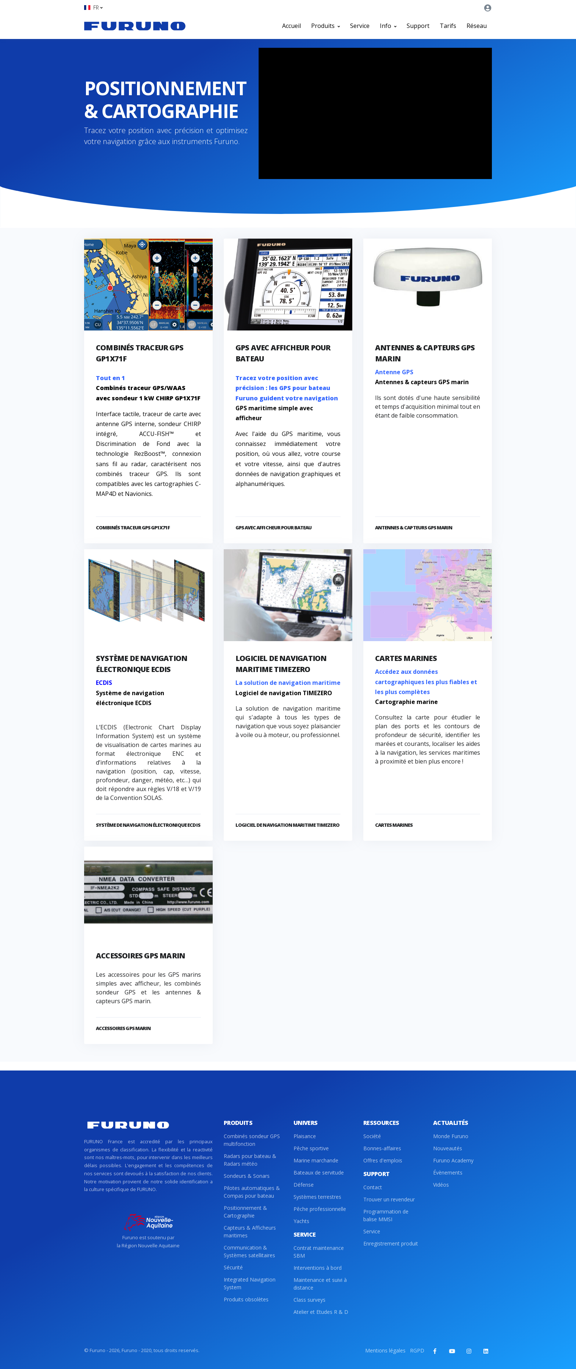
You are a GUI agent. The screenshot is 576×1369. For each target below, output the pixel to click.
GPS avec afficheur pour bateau (273, 527)
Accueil (291, 26)
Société (372, 1136)
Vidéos (441, 1184)
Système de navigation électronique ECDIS (148, 825)
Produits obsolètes (246, 1299)
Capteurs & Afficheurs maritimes (250, 1231)
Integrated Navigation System (250, 1283)
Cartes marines (406, 658)
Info (388, 26)
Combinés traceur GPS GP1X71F (133, 527)
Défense (304, 1184)
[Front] (135, 25)
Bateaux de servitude (319, 1172)
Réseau (477, 26)
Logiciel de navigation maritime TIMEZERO (287, 825)
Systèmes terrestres (317, 1196)
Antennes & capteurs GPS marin (413, 527)
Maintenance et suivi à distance (320, 1283)
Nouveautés (447, 1148)
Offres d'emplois (382, 1160)
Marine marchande (316, 1160)
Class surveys (309, 1299)
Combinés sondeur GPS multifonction (252, 1140)
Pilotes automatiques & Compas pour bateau (252, 1191)
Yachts (301, 1221)
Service (360, 26)
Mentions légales (385, 1350)
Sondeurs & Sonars (247, 1175)
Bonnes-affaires (382, 1148)
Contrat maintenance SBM (319, 1251)
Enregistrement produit (390, 1243)
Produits (325, 26)
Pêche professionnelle (320, 1208)
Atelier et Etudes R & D (321, 1311)
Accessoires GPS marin (140, 956)
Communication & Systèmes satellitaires (249, 1251)
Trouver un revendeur (389, 1199)
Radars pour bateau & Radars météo (250, 1159)
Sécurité (233, 1267)
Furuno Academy (453, 1160)
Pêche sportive (311, 1148)
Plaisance (305, 1136)
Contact (372, 1187)
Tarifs (448, 26)
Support (418, 26)
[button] (93, 7)
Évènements (447, 1172)
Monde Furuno (450, 1136)
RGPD (417, 1350)
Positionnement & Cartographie (245, 1211)
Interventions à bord (318, 1267)
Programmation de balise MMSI (385, 1215)
